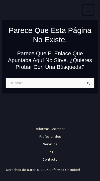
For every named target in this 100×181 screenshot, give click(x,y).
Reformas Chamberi (50, 129)
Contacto (50, 159)
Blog (50, 152)
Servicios (50, 144)
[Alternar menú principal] (88, 10)
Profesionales (50, 137)
